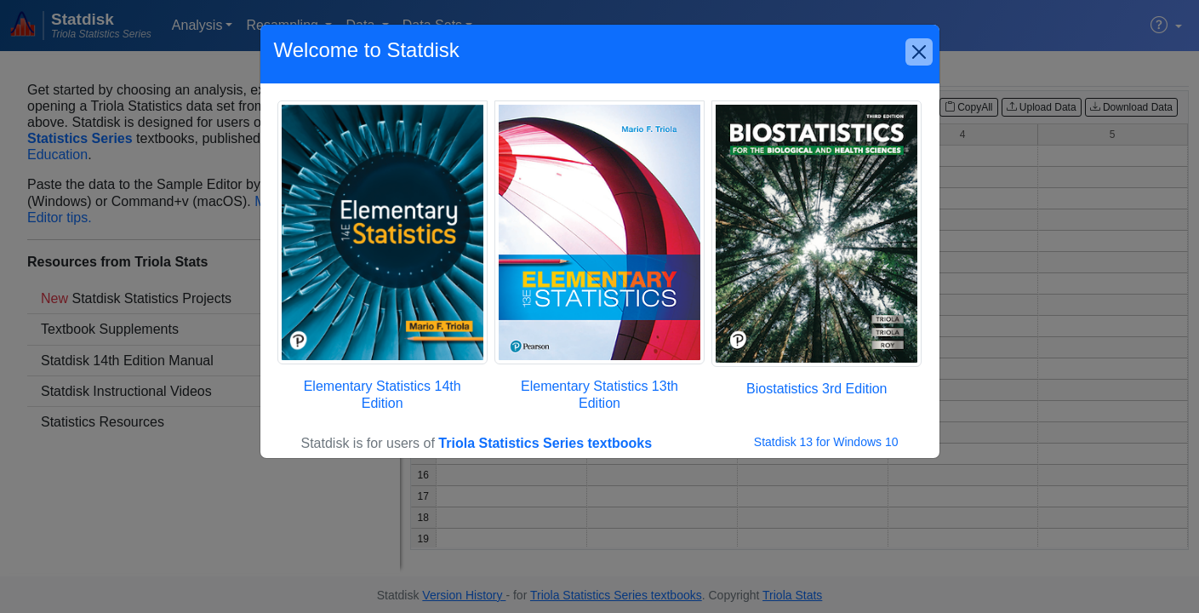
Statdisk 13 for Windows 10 (826, 442)
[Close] (919, 52)
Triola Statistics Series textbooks (545, 443)
